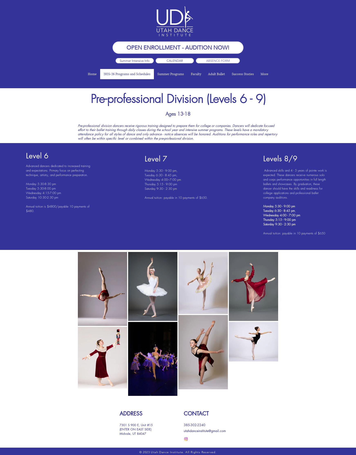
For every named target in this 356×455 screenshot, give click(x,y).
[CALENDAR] (175, 60)
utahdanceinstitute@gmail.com (205, 431)
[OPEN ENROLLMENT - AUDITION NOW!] (178, 48)
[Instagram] (186, 439)
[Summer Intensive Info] (135, 60)
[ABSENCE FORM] (218, 60)
